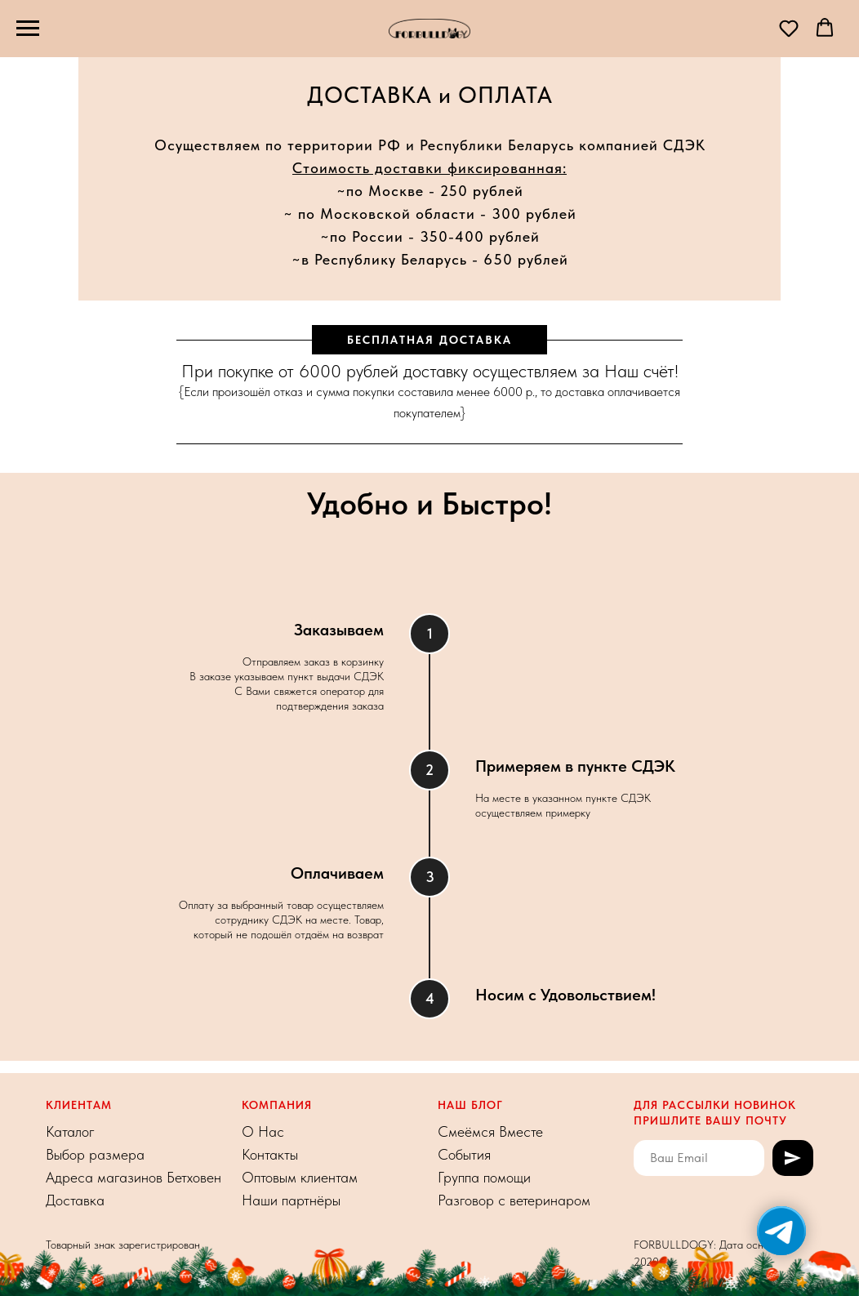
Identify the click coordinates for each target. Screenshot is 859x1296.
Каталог (70, 1131)
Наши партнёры (291, 1200)
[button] (789, 28)
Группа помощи (484, 1177)
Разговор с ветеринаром (514, 1200)
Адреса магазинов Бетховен (133, 1177)
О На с (263, 1131)
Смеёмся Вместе (490, 1131)
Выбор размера (95, 1154)
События (464, 1154)
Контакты (270, 1154)
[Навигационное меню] (27, 28)
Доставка (75, 1200)
